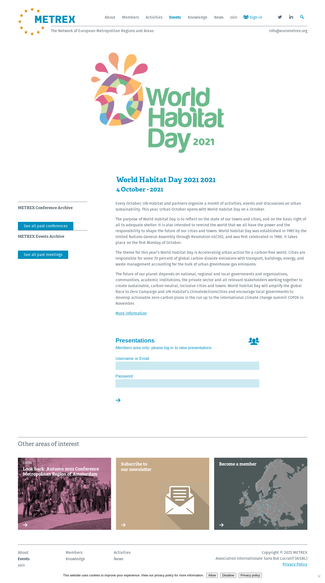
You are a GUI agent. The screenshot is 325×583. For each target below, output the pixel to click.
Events (175, 17)
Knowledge (197, 17)
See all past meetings (43, 254)
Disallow (228, 575)
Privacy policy (250, 575)
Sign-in (252, 17)
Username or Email (132, 358)
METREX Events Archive (41, 236)
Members (130, 17)
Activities (154, 17)
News (218, 17)
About (110, 17)
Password (124, 376)
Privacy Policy (295, 564)
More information (131, 313)
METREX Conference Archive (45, 207)
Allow (212, 575)
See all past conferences (45, 226)
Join (233, 17)
